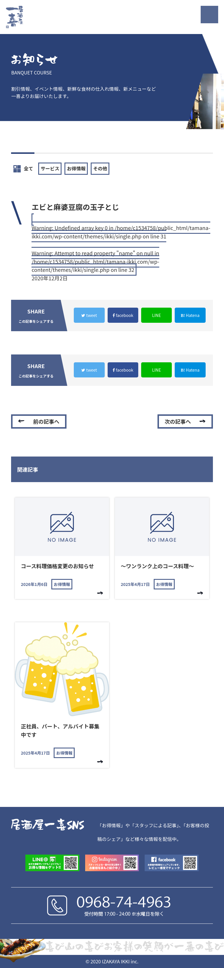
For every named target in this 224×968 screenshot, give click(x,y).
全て (23, 168)
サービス (50, 168)
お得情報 (76, 168)
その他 (100, 168)
